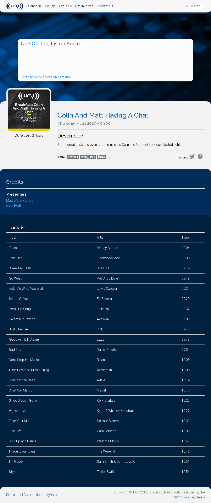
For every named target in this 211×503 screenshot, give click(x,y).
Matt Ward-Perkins (19, 200)
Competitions (33, 495)
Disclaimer (13, 495)
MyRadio (51, 495)
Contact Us (105, 6)
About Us (65, 6)
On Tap (50, 6)
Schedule (35, 6)
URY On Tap (34, 43)
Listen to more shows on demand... (46, 77)
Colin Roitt (13, 205)
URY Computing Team (189, 497)
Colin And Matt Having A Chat (103, 115)
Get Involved (84, 6)
